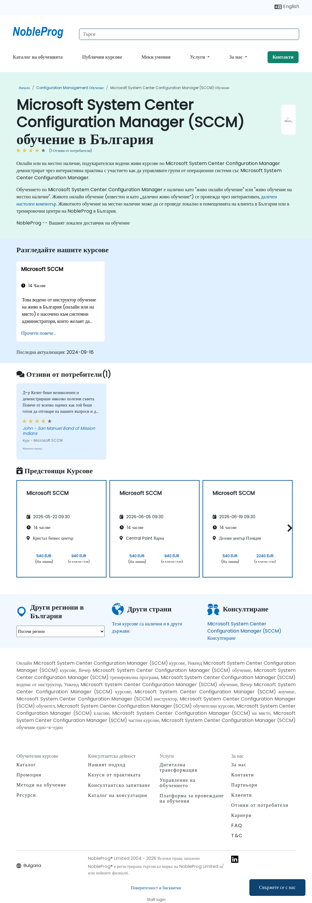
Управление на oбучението (178, 783)
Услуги (198, 57)
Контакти (283, 57)
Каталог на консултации (117, 795)
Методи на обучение (41, 784)
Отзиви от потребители (259, 805)
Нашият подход (107, 764)
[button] (288, 528)
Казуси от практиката (114, 774)
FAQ (237, 825)
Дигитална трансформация (178, 767)
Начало (24, 87)
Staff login (156, 899)
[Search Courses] (189, 34)
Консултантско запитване (119, 785)
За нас (236, 57)
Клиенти (241, 795)
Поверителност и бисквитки (156, 888)
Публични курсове (102, 57)
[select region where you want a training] (60, 631)
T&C (237, 835)
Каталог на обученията (38, 57)
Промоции (28, 774)
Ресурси (26, 795)
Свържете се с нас (277, 887)
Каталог (26, 764)
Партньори (244, 784)
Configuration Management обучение (70, 87)
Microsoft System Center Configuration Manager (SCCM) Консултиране (244, 631)
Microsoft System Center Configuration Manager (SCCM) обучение (170, 87)
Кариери (241, 815)
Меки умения (155, 57)
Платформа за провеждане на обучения (192, 798)
